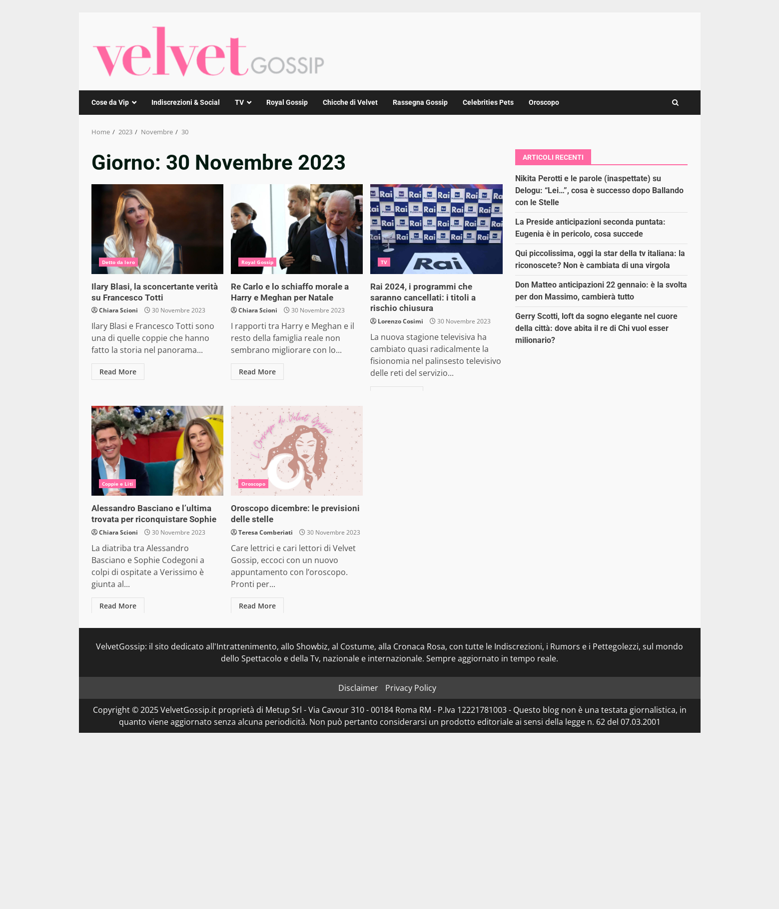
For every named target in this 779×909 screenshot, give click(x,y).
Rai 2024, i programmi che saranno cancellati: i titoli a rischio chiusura (436, 229)
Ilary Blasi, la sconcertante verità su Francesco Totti (157, 229)
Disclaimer (358, 687)
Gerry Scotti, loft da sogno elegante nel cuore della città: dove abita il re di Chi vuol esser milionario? (596, 328)
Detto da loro (118, 262)
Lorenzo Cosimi (400, 309)
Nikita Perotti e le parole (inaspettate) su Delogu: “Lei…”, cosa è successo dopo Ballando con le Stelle (599, 190)
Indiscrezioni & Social (185, 102)
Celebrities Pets (488, 102)
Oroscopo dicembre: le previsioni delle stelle (297, 451)
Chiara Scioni (118, 309)
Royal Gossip (287, 102)
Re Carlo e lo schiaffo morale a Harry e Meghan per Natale (297, 229)
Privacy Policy (410, 687)
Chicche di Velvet (350, 102)
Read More (117, 370)
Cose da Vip (110, 102)
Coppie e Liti (117, 483)
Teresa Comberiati (265, 531)
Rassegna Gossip (420, 102)
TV (239, 102)
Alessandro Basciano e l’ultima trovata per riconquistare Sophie (157, 451)
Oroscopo (544, 102)
